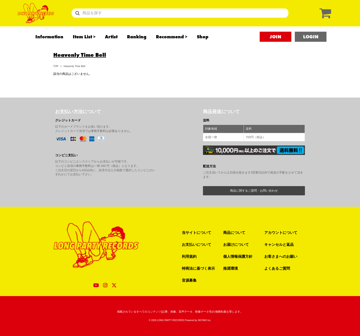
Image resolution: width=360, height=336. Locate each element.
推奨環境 (230, 268)
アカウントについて (280, 232)
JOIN (275, 41)
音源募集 (189, 280)
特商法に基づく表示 (198, 268)
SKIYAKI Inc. (204, 320)
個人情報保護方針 (238, 256)
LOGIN (310, 41)
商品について (234, 232)
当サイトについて (196, 232)
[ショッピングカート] (324, 15)
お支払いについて (196, 244)
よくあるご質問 (277, 268)
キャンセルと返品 (279, 244)
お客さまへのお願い (280, 256)
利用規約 (189, 256)
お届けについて (236, 244)
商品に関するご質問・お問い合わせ (254, 190)
